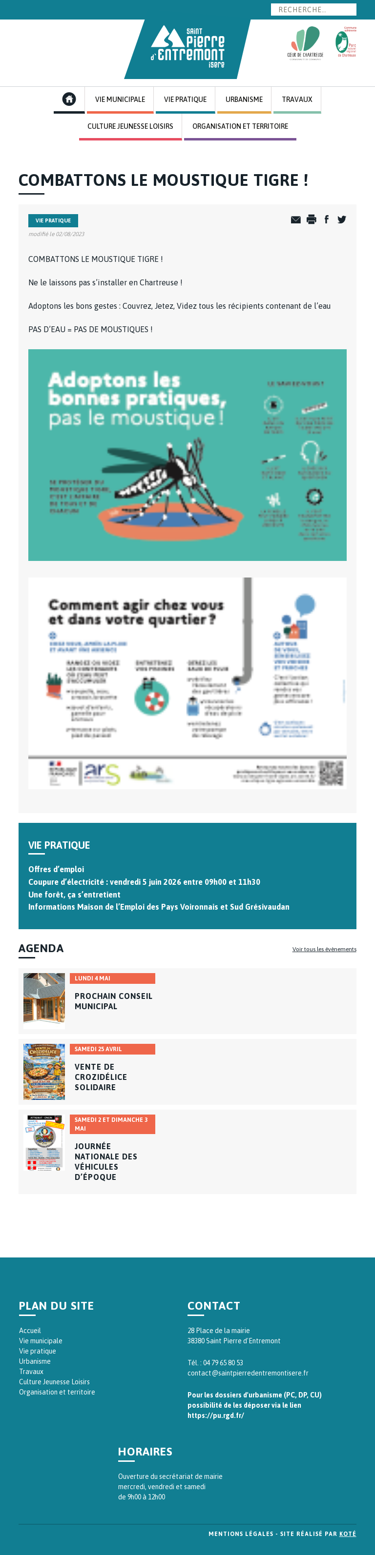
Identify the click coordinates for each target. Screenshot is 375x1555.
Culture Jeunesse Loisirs (130, 126)
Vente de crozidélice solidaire (101, 1077)
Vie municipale (40, 1341)
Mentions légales (240, 1534)
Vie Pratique (185, 99)
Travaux (297, 99)
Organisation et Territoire (240, 126)
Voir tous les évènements (324, 949)
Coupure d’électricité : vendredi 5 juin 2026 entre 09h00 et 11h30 (144, 881)
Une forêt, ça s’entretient (74, 894)
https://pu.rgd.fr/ (216, 1415)
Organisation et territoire (57, 1392)
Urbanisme (244, 99)
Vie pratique (37, 1351)
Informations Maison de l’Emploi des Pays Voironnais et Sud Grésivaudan (159, 906)
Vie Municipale (120, 99)
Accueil (30, 1331)
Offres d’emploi (56, 869)
